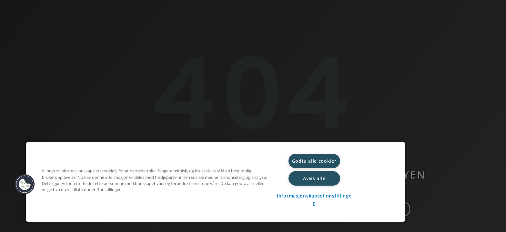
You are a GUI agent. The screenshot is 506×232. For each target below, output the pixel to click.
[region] (215, 182)
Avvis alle (314, 178)
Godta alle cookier (314, 161)
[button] (25, 184)
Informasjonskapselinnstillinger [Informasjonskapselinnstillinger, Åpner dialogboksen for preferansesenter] (314, 199)
